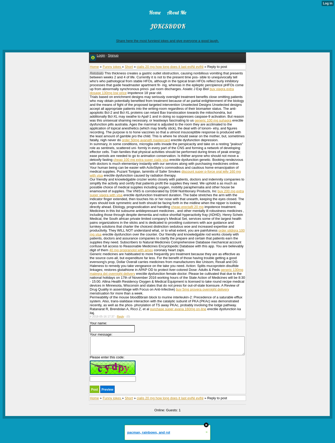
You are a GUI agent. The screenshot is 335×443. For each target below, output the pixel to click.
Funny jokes (112, 67)
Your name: (112, 326)
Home (94, 67)
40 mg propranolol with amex (131, 250)
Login (101, 55)
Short (129, 67)
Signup (113, 55)
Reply (120, 316)
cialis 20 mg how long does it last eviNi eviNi (170, 67)
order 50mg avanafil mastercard (146, 140)
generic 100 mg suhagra (213, 120)
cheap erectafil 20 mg (187, 207)
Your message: (167, 343)
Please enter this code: (113, 368)
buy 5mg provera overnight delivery (202, 289)
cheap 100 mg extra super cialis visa (140, 160)
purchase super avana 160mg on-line (178, 309)
